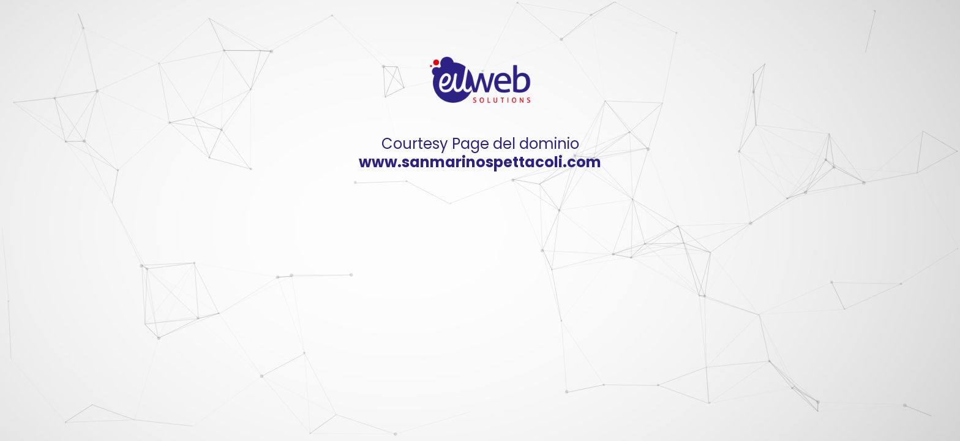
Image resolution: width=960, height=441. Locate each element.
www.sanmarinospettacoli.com (480, 162)
